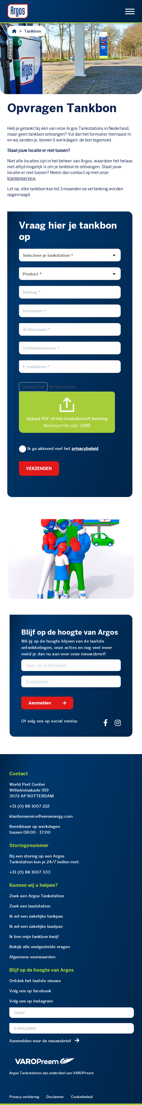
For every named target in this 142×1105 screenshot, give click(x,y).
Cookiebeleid (82, 1097)
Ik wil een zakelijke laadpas (36, 926)
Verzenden (39, 468)
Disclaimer (55, 1097)
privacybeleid (85, 448)
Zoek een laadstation (29, 906)
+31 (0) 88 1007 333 (29, 872)
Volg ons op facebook (30, 990)
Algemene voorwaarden (32, 956)
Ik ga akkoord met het (58, 448)
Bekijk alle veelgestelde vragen (39, 946)
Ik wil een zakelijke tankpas (36, 916)
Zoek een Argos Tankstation (36, 895)
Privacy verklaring (24, 1097)
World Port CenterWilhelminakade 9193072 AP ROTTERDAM (31, 790)
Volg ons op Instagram (31, 1001)
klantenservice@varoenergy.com (41, 816)
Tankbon (32, 31)
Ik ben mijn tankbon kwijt (34, 936)
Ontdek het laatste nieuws (35, 980)
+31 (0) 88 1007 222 (29, 806)
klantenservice (21, 178)
